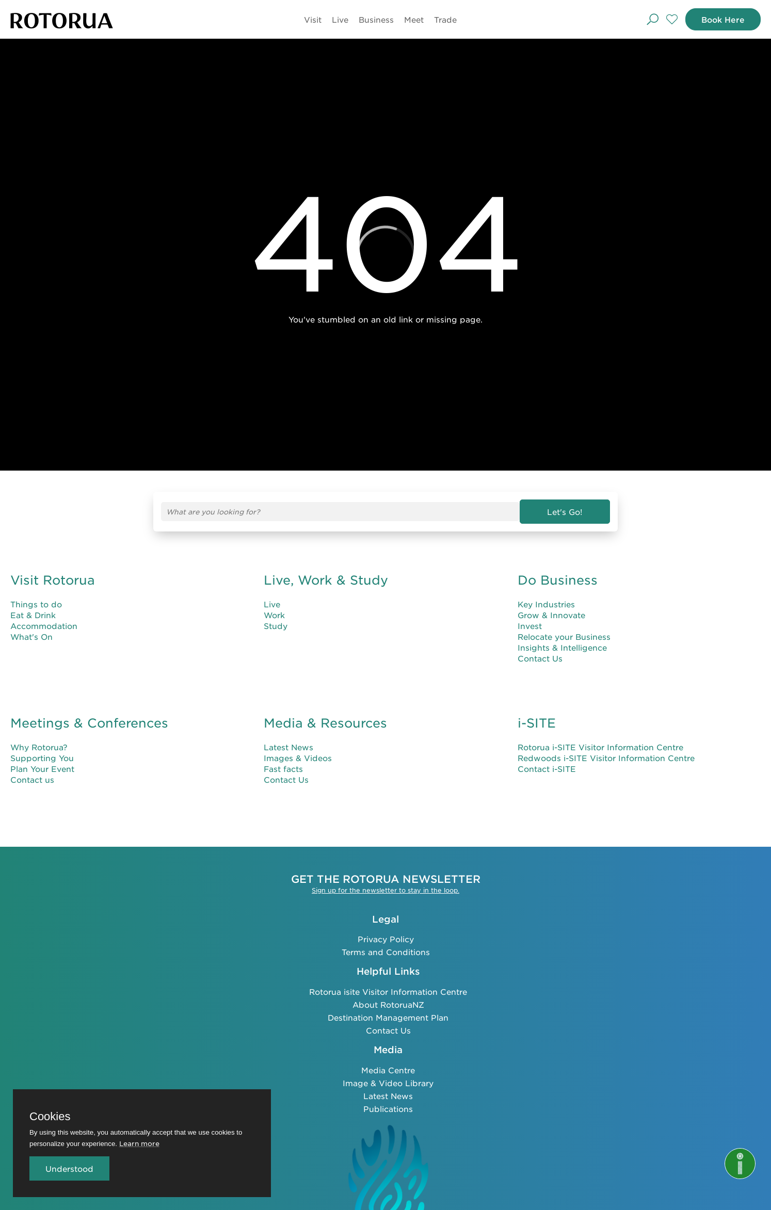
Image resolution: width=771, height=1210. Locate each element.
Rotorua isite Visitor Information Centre (388, 991)
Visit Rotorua (52, 580)
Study (275, 626)
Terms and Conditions (386, 952)
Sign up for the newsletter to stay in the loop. (385, 890)
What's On (31, 636)
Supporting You (42, 758)
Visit (313, 19)
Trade (445, 19)
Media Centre (388, 1070)
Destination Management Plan (388, 1017)
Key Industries (546, 604)
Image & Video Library (388, 1083)
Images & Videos (298, 758)
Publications (388, 1109)
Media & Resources (325, 723)
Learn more (139, 1143)
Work (274, 615)
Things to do (36, 604)
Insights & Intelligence (562, 647)
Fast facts (283, 768)
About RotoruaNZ (388, 1004)
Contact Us (540, 658)
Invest (530, 626)
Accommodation (43, 626)
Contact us (32, 779)
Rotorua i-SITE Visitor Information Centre (600, 747)
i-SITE (537, 723)
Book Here (723, 19)
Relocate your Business (564, 636)
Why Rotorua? (39, 747)
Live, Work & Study (326, 580)
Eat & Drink (33, 615)
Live (340, 19)
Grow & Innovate (551, 615)
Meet (414, 19)
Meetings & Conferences (89, 723)
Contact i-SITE (547, 768)
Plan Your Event (42, 768)
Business (376, 19)
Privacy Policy (386, 939)
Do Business (558, 580)
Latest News (288, 747)
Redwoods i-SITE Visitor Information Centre (606, 758)
